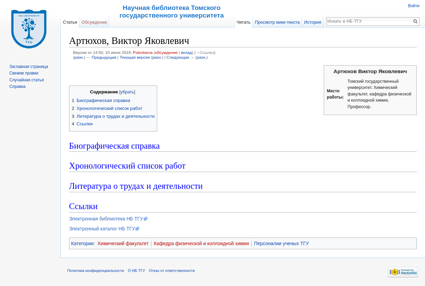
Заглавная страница (28, 66)
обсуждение (166, 52)
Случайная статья (26, 80)
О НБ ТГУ (136, 270)
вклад (186, 52)
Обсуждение (94, 22)
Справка (17, 86)
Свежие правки (23, 73)
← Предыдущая (101, 57)
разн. (79, 57)
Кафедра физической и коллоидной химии (201, 243)
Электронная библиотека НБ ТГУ (106, 218)
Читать (244, 22)
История (312, 22)
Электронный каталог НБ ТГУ (102, 228)
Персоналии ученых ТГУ (281, 243)
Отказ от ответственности (172, 270)
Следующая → (180, 57)
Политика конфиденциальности (95, 270)
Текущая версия (134, 57)
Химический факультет (123, 243)
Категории (82, 243)
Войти (414, 5)
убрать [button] (127, 92)
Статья (70, 22)
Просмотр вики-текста (277, 22)
